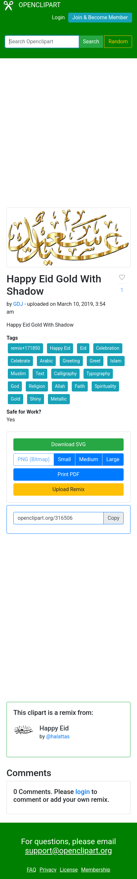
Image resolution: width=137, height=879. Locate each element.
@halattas (57, 736)
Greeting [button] (71, 360)
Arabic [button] (46, 360)
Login (58, 17)
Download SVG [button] (68, 444)
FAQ (31, 870)
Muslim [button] (18, 373)
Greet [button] (95, 360)
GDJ (18, 304)
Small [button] (64, 459)
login (82, 792)
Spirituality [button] (105, 386)
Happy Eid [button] (60, 348)
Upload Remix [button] (68, 489)
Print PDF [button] (69, 474)
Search (91, 41)
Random (118, 41)
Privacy (47, 870)
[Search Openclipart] (42, 41)
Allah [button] (60, 386)
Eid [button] (83, 348)
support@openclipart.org (68, 850)
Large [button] (112, 459)
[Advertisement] (68, 135)
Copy (113, 518)
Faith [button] (80, 386)
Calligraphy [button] (65, 373)
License (69, 870)
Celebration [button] (107, 348)
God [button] (15, 386)
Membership (95, 870)
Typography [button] (98, 373)
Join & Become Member (100, 17)
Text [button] (40, 373)
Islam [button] (115, 360)
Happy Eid (54, 728)
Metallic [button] (59, 399)
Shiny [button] (35, 399)
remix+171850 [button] (25, 348)
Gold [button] (15, 399)
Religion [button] (37, 386)
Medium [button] (88, 459)
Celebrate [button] (20, 360)
